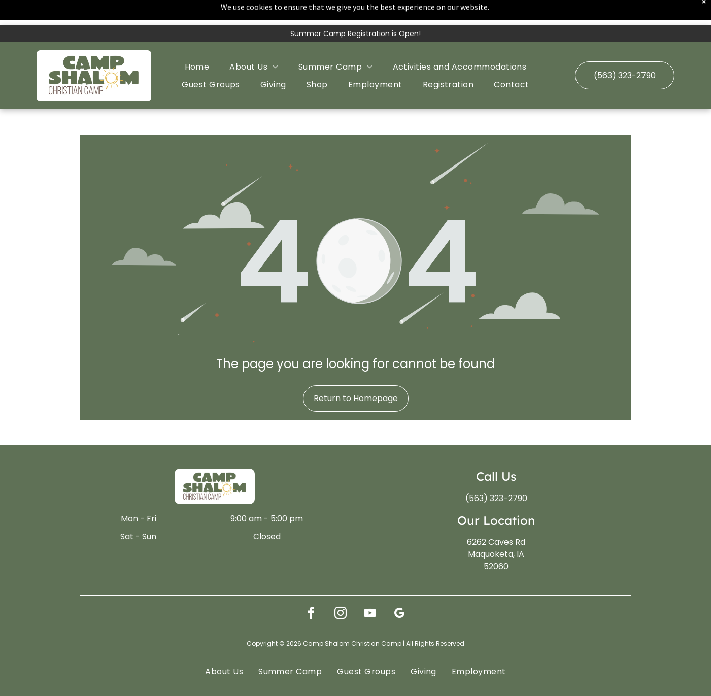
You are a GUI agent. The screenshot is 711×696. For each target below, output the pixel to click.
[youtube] (370, 589)
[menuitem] (197, 41)
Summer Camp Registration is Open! (355, 8)
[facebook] (311, 589)
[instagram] (340, 589)
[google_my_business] (399, 589)
